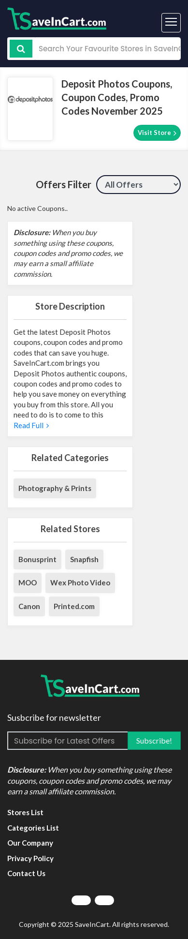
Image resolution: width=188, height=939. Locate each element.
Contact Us (26, 873)
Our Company (30, 842)
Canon (29, 606)
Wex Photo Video (80, 582)
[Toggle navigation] (171, 22)
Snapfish (84, 559)
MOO (27, 582)
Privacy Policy (30, 858)
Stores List (25, 812)
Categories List (33, 827)
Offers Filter (63, 184)
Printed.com (74, 606)
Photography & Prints (54, 488)
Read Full (31, 425)
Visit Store (157, 133)
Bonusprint (37, 559)
